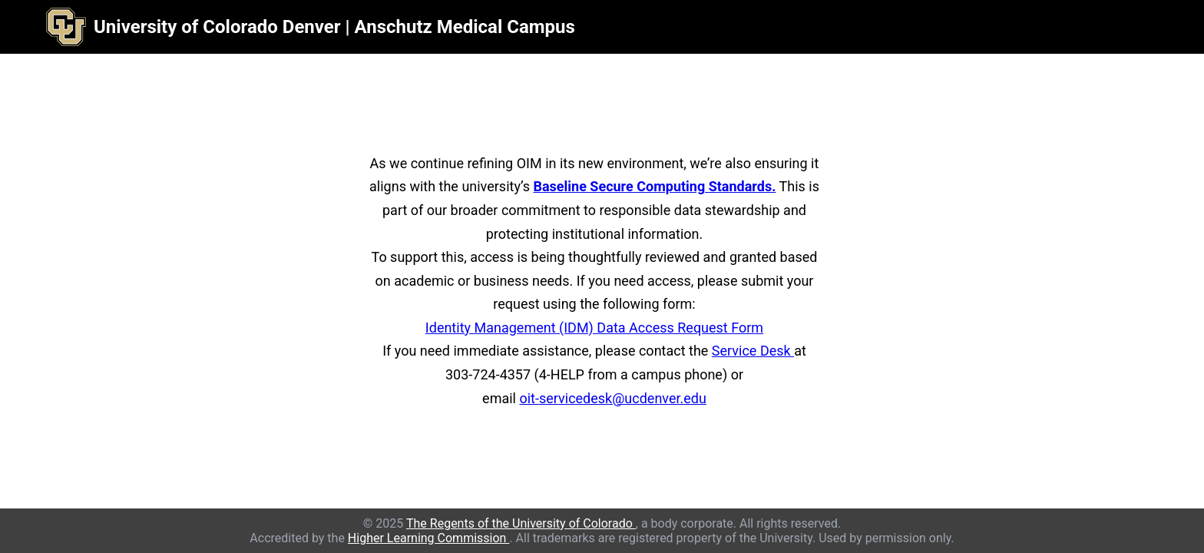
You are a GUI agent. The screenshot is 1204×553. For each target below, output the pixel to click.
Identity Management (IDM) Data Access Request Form (594, 328)
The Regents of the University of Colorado (521, 523)
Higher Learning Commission (429, 538)
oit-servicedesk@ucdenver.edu (612, 398)
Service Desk (753, 351)
